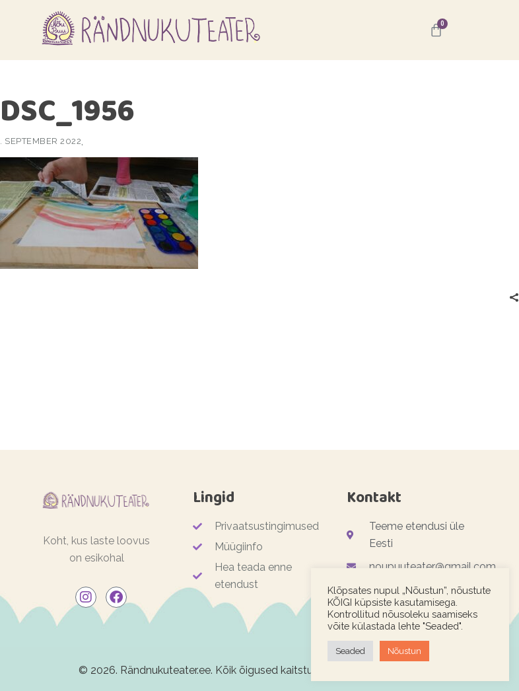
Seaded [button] (350, 651)
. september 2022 (40, 141)
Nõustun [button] (404, 651)
